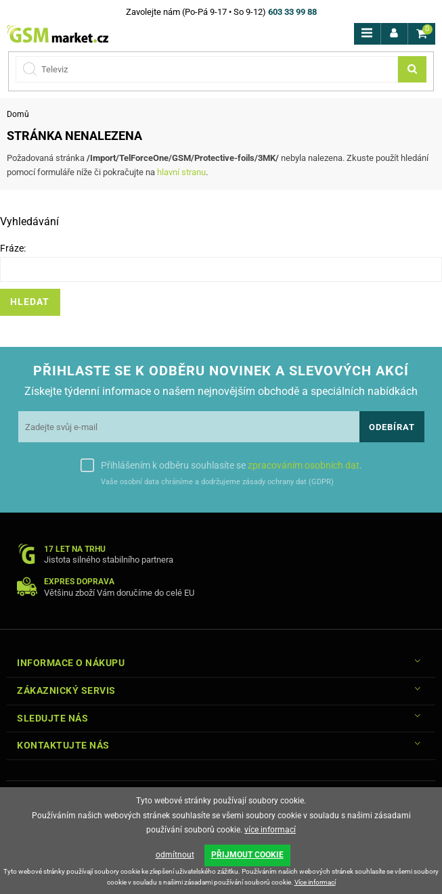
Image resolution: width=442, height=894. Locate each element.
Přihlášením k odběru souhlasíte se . (231, 465)
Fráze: (13, 248)
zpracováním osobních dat (303, 465)
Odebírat (392, 427)
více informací (270, 830)
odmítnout (175, 855)
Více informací (315, 882)
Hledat (29, 302)
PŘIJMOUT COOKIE (247, 855)
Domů (18, 114)
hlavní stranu (181, 172)
